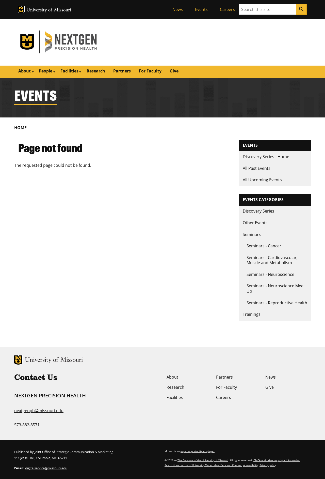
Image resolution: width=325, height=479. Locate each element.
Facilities (175, 397)
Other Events (255, 223)
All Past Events (256, 168)
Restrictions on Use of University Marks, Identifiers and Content (203, 465)
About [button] (24, 71)
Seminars (252, 234)
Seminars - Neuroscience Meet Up (276, 288)
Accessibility (250, 465)
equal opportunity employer (198, 451)
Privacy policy (267, 465)
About (172, 377)
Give (174, 71)
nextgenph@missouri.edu (38, 410)
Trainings (252, 314)
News (177, 9)
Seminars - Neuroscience (270, 274)
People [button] (45, 71)
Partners (122, 71)
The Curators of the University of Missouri (202, 460)
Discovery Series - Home (266, 156)
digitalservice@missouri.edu (46, 468)
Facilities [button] (69, 71)
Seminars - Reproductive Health (277, 303)
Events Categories (263, 199)
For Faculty (150, 71)
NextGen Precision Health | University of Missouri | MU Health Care (88, 42)
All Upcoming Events (262, 180)
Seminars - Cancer (264, 246)
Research (96, 71)
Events (201, 9)
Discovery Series (258, 211)
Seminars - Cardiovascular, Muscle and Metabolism (272, 260)
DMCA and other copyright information (276, 460)
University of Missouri (48, 10)
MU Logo (21, 9)
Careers (227, 9)
